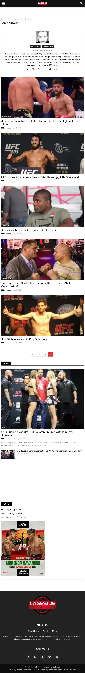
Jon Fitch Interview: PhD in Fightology (24, 339)
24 (39, 354)
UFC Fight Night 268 (11, 509)
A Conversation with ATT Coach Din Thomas (28, 230)
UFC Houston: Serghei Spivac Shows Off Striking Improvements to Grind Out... (50, 451)
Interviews (5, 173)
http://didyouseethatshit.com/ (42, 50)
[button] (81, 3)
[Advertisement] (42, 11)
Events (4, 427)
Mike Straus (6, 128)
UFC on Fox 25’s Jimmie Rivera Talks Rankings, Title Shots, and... (41, 177)
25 (45, 354)
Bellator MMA (6, 117)
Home (3, 19)
